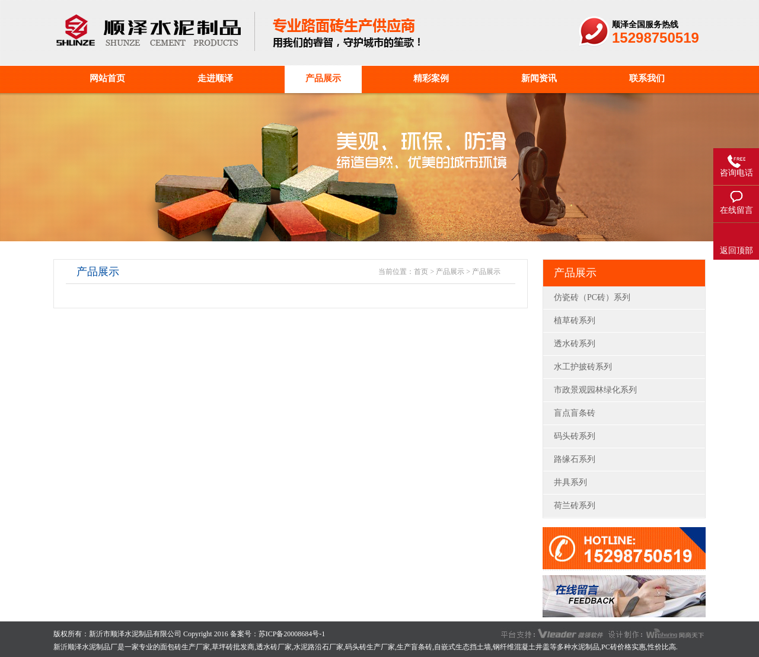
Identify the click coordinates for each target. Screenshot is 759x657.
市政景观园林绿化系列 (595, 389)
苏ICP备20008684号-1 (292, 634)
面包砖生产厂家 (185, 647)
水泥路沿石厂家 (318, 647)
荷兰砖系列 (574, 505)
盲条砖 (421, 647)
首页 (421, 271)
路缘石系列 (574, 459)
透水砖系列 (574, 343)
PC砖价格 (616, 647)
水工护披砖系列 (583, 366)
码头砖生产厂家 (370, 647)
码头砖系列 (574, 436)
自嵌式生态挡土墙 (462, 647)
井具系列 (570, 482)
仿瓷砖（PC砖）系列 (592, 297)
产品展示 (450, 271)
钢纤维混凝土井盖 (521, 647)
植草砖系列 (574, 320)
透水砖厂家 (274, 647)
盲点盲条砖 (574, 413)
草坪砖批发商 (233, 647)
